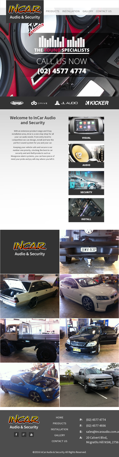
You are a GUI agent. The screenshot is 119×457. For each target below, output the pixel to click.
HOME (59, 417)
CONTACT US (104, 11)
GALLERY (88, 11)
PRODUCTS (52, 11)
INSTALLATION (71, 11)
